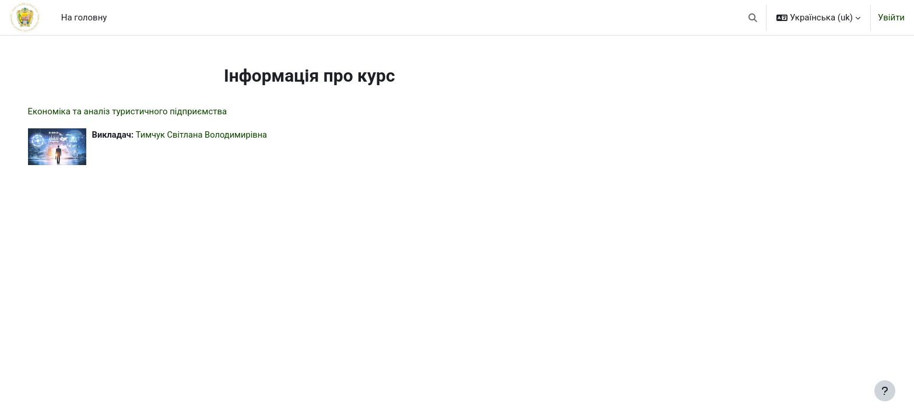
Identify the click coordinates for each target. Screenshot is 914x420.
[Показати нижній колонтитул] (884, 390)
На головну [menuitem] (84, 17)
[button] (753, 17)
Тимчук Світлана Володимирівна (220, 135)
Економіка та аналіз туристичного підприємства (144, 111)
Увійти (891, 17)
